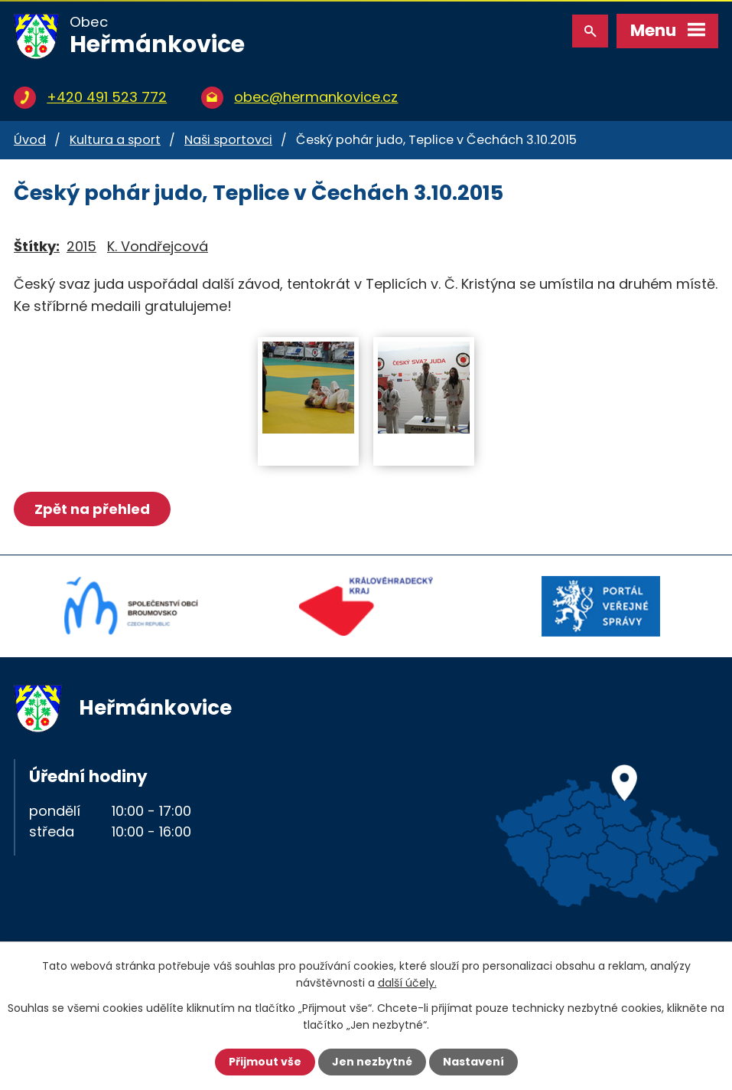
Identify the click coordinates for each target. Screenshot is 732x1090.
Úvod (30, 140)
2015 (81, 246)
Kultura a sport (115, 140)
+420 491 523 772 (107, 96)
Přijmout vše (265, 1061)
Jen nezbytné (372, 1061)
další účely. (407, 982)
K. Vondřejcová (157, 246)
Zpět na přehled (92, 509)
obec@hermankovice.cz (316, 96)
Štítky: (37, 246)
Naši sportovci (228, 140)
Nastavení (473, 1061)
